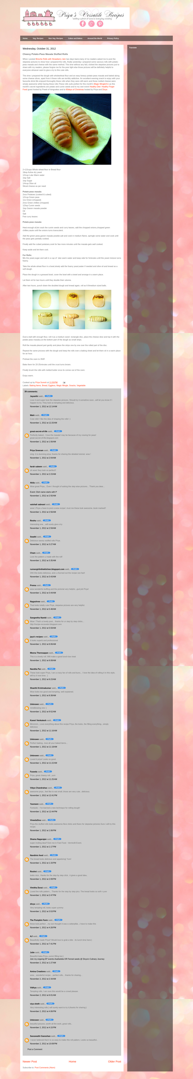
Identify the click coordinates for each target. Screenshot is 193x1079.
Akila (32, 483)
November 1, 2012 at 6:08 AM (43, 660)
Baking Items (35, 385)
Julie (32, 952)
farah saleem (36, 467)
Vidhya (33, 988)
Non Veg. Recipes (55, 38)
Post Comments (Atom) (45, 1068)
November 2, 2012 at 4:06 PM (43, 1011)
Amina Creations (38, 971)
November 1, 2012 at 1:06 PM (43, 830)
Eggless (51, 385)
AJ (31, 936)
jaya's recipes (36, 637)
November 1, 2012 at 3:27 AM (43, 544)
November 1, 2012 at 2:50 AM (43, 496)
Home (25, 38)
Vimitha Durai (36, 888)
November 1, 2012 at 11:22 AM (43, 763)
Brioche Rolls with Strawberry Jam (51, 59)
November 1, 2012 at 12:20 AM (43, 423)
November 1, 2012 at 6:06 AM (43, 644)
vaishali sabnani (37, 504)
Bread (44, 385)
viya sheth (35, 1004)
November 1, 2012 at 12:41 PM (43, 795)
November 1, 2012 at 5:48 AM (43, 609)
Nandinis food (36, 855)
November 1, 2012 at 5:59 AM (43, 628)
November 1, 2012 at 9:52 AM (43, 712)
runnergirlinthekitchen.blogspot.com (47, 569)
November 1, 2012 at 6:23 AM (43, 679)
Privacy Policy (113, 38)
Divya (104, 89)
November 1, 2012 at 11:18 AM (43, 747)
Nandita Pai (35, 669)
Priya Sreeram (36, 450)
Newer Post (30, 1061)
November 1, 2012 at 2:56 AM (43, 512)
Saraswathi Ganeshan (40, 1036)
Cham (32, 553)
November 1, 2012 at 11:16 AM (43, 731)
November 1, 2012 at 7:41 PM (43, 944)
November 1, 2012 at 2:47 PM (43, 895)
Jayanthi (34, 396)
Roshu (33, 521)
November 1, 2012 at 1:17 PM (43, 847)
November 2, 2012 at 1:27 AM (43, 963)
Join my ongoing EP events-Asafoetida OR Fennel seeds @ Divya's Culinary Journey (67, 959)
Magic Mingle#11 (101, 84)
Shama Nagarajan (38, 839)
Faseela (33, 772)
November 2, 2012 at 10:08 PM (43, 1044)
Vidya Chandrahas (38, 788)
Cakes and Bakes (75, 38)
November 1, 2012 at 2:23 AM (43, 474)
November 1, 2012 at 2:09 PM (43, 879)
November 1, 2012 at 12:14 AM (43, 406)
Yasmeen (34, 804)
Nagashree (35, 602)
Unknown (34, 704)
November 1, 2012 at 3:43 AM (43, 577)
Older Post (114, 1061)
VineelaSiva (35, 820)
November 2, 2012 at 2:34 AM (43, 979)
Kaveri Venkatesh (38, 720)
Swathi (33, 537)
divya (32, 904)
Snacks (72, 385)
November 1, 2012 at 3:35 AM (43, 560)
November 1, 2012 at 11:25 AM (43, 779)
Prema (33, 585)
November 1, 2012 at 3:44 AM (43, 593)
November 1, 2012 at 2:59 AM (43, 528)
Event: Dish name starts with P (43, 492)
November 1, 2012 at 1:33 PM (43, 863)
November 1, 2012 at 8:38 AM (43, 695)
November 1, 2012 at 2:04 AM (43, 458)
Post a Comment (35, 1049)
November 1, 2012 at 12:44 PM (43, 812)
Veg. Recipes (38, 38)
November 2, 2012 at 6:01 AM (43, 995)
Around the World (95, 38)
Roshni (33, 871)
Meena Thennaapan (39, 653)
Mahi (32, 415)
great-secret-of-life (38, 431)
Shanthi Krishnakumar (40, 688)
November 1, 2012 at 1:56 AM (43, 442)
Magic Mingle (62, 385)
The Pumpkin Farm (39, 920)
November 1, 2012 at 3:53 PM (43, 911)
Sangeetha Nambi (38, 618)
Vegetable (81, 385)
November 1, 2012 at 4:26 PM (43, 927)
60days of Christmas (75, 89)
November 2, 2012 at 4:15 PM (43, 1027)
